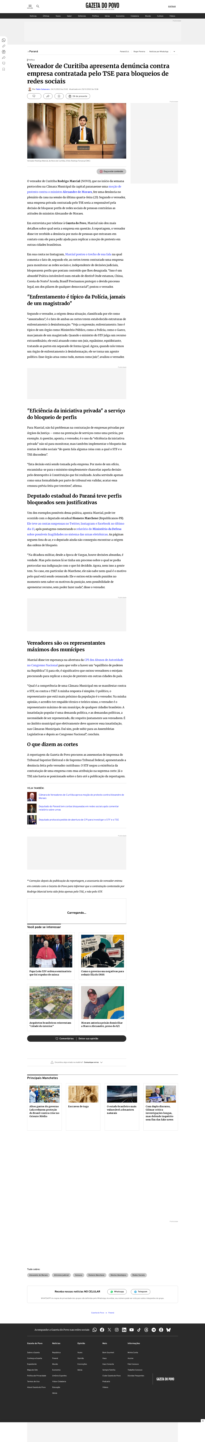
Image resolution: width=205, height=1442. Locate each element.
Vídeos (172, 16)
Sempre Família (108, 1370)
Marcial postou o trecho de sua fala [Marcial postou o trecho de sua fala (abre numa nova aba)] (88, 254)
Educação (56, 1387)
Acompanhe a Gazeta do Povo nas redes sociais (62, 1329)
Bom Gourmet (108, 1353)
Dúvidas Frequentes (136, 1376)
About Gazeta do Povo (36, 1387)
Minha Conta (133, 1353)
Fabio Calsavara (43, 89)
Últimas (46, 16)
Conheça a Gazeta (34, 1358)
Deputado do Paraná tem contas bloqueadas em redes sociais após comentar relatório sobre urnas (79, 808)
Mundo (148, 16)
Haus (104, 1358)
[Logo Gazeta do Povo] (102, 5)
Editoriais (82, 16)
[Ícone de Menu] (30, 6)
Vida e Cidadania (59, 1382)
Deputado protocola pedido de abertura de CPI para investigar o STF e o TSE (79, 819)
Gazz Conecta (108, 1364)
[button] (76, 1063)
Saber (69, 16)
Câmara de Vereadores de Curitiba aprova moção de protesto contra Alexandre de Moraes (81, 796)
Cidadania (135, 16)
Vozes (58, 16)
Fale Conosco (133, 1364)
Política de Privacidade (36, 1376)
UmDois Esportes (59, 1376)
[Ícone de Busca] (38, 6)
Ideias (107, 16)
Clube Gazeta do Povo (111, 1376)
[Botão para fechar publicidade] (203, 1421)
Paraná (55, 1358)
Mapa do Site (32, 1370)
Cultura (160, 16)
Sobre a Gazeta (33, 1353)
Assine (130, 1358)
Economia (120, 16)
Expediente (32, 1364)
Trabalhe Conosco (135, 1370)
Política (95, 16)
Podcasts (106, 1382)
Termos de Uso (33, 1382)
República (56, 1353)
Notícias (33, 16)
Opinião (80, 1358)
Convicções (82, 1364)
